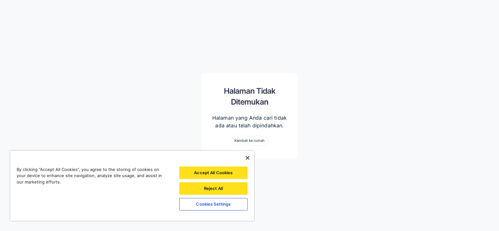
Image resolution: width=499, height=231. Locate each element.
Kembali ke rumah (249, 140)
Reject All (213, 188)
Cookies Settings (213, 204)
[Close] (247, 158)
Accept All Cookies (213, 172)
